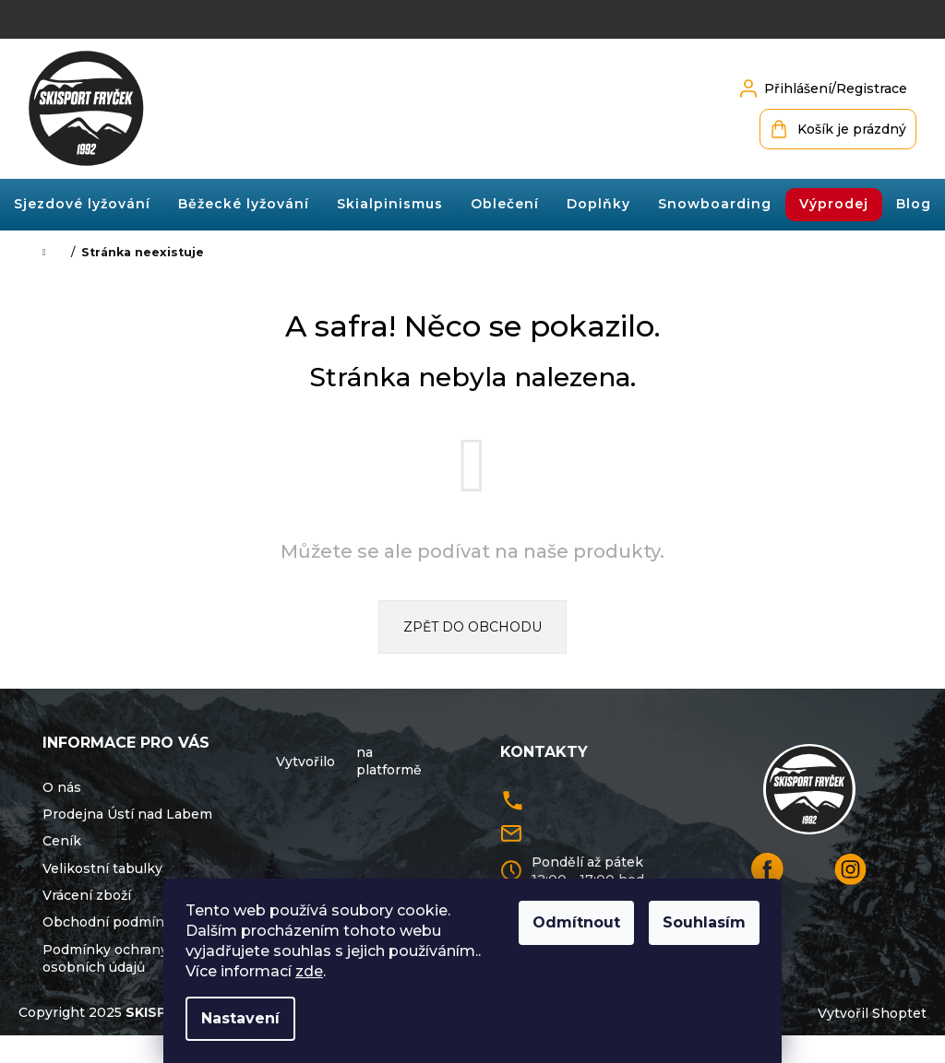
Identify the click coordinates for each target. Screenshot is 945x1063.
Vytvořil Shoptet (872, 1041)
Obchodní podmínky (111, 922)
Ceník (61, 841)
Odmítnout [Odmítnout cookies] (576, 922)
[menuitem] (82, 204)
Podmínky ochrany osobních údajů (105, 958)
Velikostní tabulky (102, 868)
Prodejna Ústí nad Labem (127, 814)
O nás (61, 787)
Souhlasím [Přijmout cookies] (704, 922)
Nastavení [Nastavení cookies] (240, 1018)
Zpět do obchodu (472, 627)
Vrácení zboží (86, 895)
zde (309, 971)
